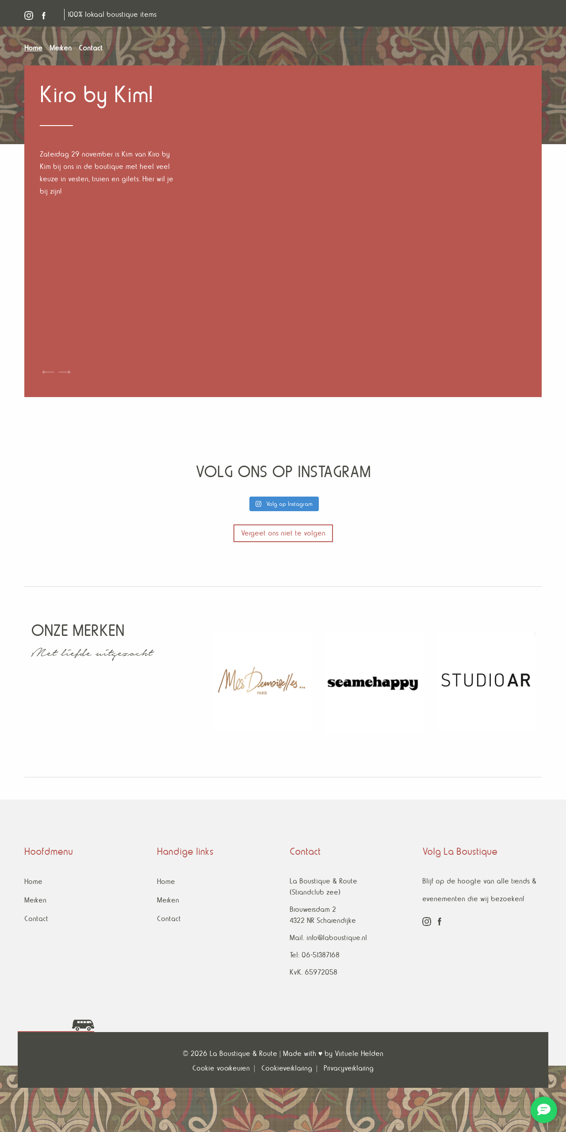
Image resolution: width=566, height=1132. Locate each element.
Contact (36, 918)
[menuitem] (37, 48)
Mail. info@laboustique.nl (328, 937)
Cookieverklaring (286, 1068)
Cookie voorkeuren (221, 1068)
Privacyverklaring (349, 1068)
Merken (35, 900)
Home (33, 881)
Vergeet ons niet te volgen (283, 533)
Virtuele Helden (359, 1053)
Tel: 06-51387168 (315, 955)
